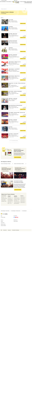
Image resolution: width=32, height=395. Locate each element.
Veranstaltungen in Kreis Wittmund (26, 210)
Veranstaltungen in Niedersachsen (15, 210)
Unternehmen (2, 222)
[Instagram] (17, 217)
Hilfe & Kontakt (16, 221)
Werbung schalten (3, 224)
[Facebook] (14, 217)
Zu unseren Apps (3, 217)
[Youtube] (15, 217)
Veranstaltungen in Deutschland (5, 210)
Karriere (2, 221)
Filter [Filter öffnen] (2, 17)
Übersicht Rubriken (3, 225)
